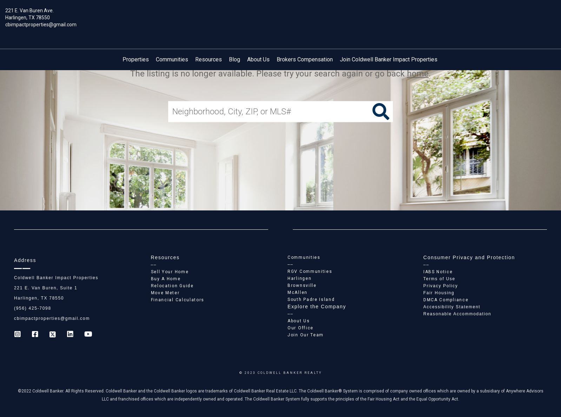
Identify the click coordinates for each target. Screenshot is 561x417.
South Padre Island (311, 299)
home (418, 74)
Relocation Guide (172, 285)
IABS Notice (438, 271)
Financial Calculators (178, 299)
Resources (208, 59)
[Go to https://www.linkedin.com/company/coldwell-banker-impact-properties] (70, 335)
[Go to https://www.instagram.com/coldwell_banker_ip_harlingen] (17, 335)
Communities (172, 59)
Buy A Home (166, 278)
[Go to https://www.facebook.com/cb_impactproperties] (35, 335)
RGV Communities (310, 271)
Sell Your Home (170, 271)
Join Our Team (306, 334)
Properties (136, 59)
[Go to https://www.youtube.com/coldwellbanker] (87, 335)
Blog (234, 59)
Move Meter (165, 292)
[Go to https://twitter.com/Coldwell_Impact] (52, 335)
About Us (258, 59)
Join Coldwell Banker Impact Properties (388, 59)
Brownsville (302, 285)
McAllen (298, 292)
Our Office (301, 327)
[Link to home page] (280, 15)
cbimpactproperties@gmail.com (41, 24)
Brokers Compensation (305, 59)
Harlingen (299, 278)
